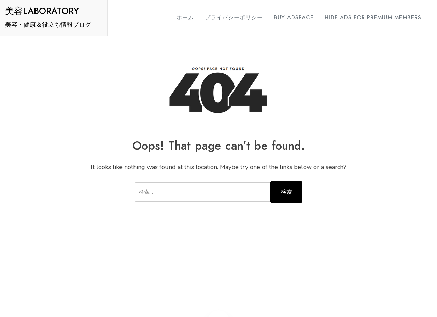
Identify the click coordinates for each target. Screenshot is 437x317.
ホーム (185, 18)
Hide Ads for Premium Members (373, 18)
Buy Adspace (294, 18)
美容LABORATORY (42, 10)
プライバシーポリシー (234, 18)
